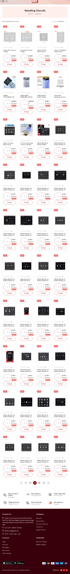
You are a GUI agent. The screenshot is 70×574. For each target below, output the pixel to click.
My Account (6, 550)
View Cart (5, 544)
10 (39, 483)
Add (9, 64)
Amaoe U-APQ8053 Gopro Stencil (60, 51)
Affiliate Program (41, 544)
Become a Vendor (41, 541)
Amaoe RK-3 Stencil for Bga (26, 51)
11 (43, 483)
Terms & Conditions (42, 524)
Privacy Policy (40, 521)
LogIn (3, 541)
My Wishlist (5, 547)
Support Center (41, 530)
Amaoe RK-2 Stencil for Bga (9, 51)
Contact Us (39, 527)
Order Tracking (6, 553)
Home (31, 14)
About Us (39, 518)
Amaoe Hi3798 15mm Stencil (41, 51)
